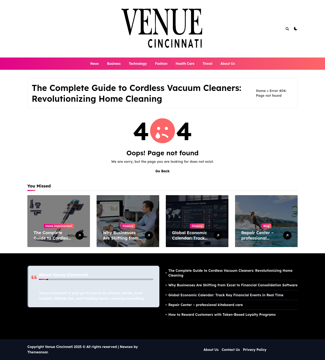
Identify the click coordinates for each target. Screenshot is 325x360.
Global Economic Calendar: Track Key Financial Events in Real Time (225, 295)
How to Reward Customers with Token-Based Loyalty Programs (222, 314)
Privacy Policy (254, 350)
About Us (228, 63)
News (94, 63)
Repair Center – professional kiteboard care (257, 238)
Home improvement (58, 226)
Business (113, 63)
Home (261, 91)
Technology (138, 63)
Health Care (185, 63)
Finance (127, 226)
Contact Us (231, 350)
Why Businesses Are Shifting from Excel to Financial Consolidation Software (232, 285)
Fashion (161, 63)
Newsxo (126, 347)
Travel (207, 63)
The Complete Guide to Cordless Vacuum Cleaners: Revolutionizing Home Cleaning (230, 272)
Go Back (162, 171)
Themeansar (37, 352)
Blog (266, 226)
